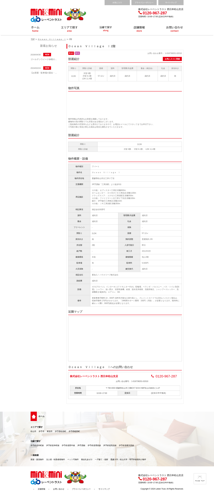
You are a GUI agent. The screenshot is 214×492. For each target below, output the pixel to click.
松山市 (33, 431)
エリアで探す (37, 427)
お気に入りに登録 (172, 59)
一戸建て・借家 (101, 459)
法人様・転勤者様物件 (55, 459)
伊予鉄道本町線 (37, 445)
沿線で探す (36, 441)
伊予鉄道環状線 (94, 445)
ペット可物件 (73, 459)
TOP (33, 39)
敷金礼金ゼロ (86, 459)
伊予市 (41, 431)
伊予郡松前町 (60, 431)
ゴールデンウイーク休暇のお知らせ (45, 59)
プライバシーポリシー (81, 489)
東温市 (49, 431)
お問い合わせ (58, 489)
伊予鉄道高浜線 (109, 445)
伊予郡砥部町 (74, 431)
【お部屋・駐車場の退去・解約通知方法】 (45, 73)
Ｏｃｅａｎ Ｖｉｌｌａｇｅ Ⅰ (52, 39)
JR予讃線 (81, 445)
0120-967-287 (152, 13)
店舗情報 (41, 489)
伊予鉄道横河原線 (126, 445)
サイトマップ (104, 489)
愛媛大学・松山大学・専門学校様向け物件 (128, 459)
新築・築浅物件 (37, 459)
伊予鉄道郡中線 (68, 445)
